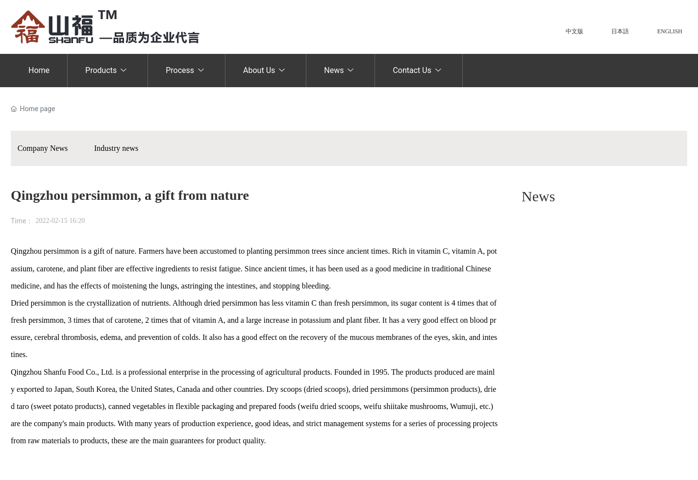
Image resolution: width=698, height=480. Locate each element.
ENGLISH (669, 31)
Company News (43, 148)
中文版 (574, 31)
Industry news (116, 148)
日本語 (620, 31)
